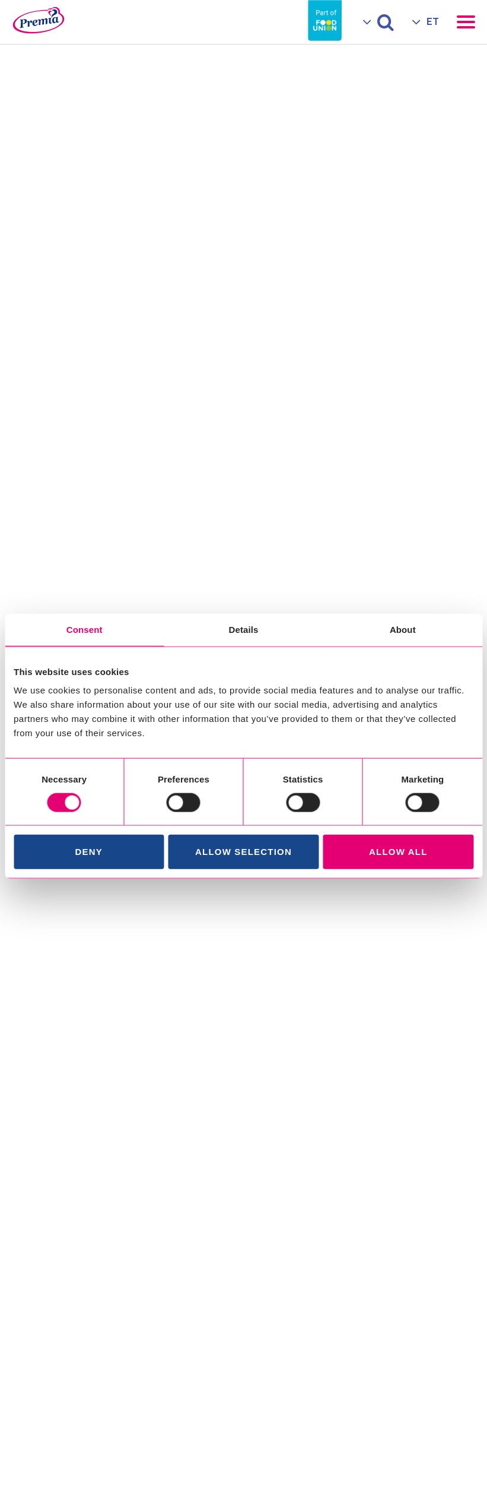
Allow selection (243, 852)
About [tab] (403, 629)
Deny (88, 852)
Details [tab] (244, 629)
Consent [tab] (84, 629)
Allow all (398, 852)
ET (432, 21)
